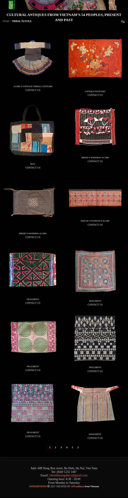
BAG (32, 164)
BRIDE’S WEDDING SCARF (95, 157)
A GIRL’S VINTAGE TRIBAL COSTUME (32, 86)
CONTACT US (32, 90)
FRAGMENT (32, 299)
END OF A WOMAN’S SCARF (95, 221)
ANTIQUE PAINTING (95, 91)
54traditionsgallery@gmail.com (68, 476)
